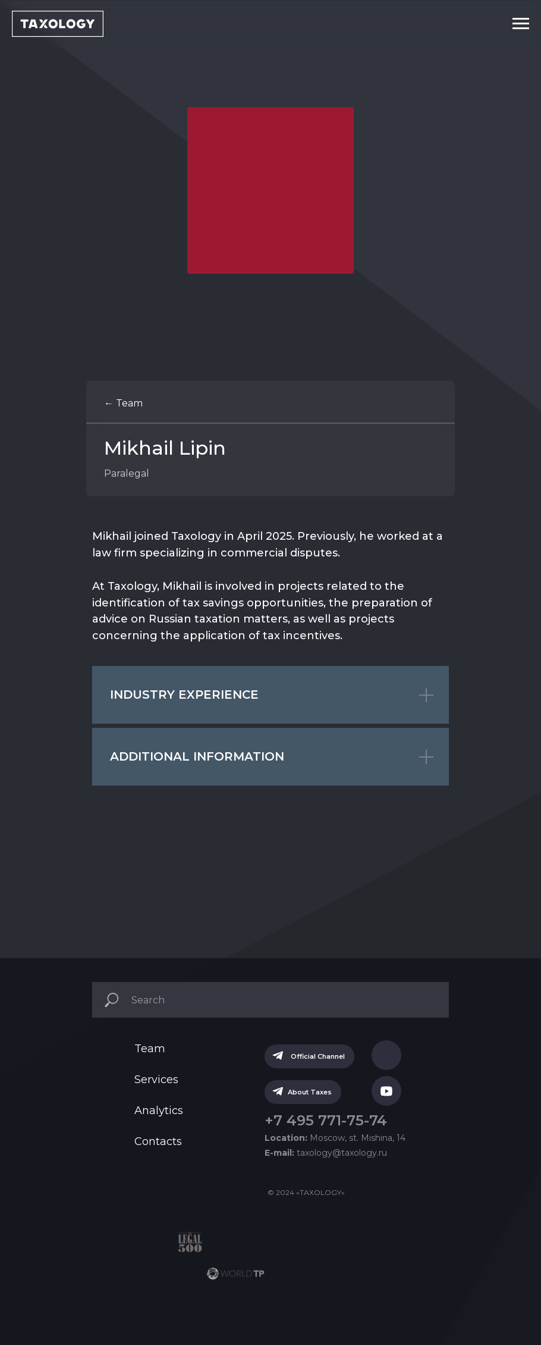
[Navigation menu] (520, 24)
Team (149, 1048)
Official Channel (322, 1056)
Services (156, 1079)
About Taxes (314, 1092)
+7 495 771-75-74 (326, 1120)
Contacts (158, 1141)
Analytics (158, 1110)
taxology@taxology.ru (326, 1152)
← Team (123, 403)
